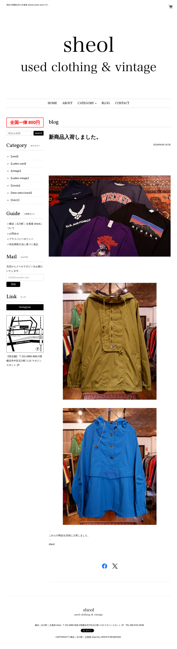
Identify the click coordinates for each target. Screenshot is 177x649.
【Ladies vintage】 (20, 178)
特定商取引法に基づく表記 (23, 244)
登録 (13, 284)
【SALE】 (15, 200)
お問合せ (14, 233)
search (38, 133)
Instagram (25, 307)
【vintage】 (16, 171)
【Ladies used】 (18, 163)
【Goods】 (15, 185)
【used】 (15, 156)
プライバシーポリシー (21, 239)
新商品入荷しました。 (75, 137)
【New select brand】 (21, 192)
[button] (87, 103)
